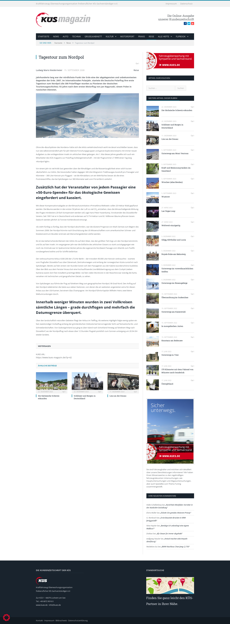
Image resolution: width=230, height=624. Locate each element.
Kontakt (39, 620)
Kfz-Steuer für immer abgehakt (169, 533)
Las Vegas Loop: (168, 211)
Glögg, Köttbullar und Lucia (173, 239)
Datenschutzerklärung (78, 620)
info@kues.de (55, 605)
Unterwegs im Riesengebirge (174, 283)
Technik (76, 36)
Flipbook (181, 36)
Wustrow (165, 196)
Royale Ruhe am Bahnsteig (173, 254)
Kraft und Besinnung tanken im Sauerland (176, 169)
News (56, 36)
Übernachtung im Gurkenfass (174, 297)
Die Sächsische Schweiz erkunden (176, 110)
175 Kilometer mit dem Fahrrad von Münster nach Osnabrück (177, 371)
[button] (6, 617)
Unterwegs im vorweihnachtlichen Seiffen (177, 270)
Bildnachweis (61, 620)
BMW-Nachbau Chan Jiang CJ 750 (175, 546)
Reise (151, 36)
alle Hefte (163, 36)
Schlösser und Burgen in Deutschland (85, 397)
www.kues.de (42, 605)
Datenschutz (186, 3)
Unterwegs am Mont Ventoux (174, 153)
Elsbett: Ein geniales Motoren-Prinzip (175, 512)
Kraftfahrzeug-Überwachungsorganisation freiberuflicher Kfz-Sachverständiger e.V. (77, 3)
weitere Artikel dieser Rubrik (162, 98)
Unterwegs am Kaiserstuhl (173, 311)
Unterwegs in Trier (170, 355)
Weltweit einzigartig (170, 225)
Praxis (141, 36)
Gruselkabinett (93, 36)
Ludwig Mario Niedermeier (49, 70)
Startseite (43, 36)
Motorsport (127, 36)
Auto (65, 36)
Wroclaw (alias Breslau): (172, 182)
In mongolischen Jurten (172, 326)
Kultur (110, 36)
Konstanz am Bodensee (172, 340)
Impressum (171, 3)
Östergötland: (167, 383)
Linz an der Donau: (118, 395)
